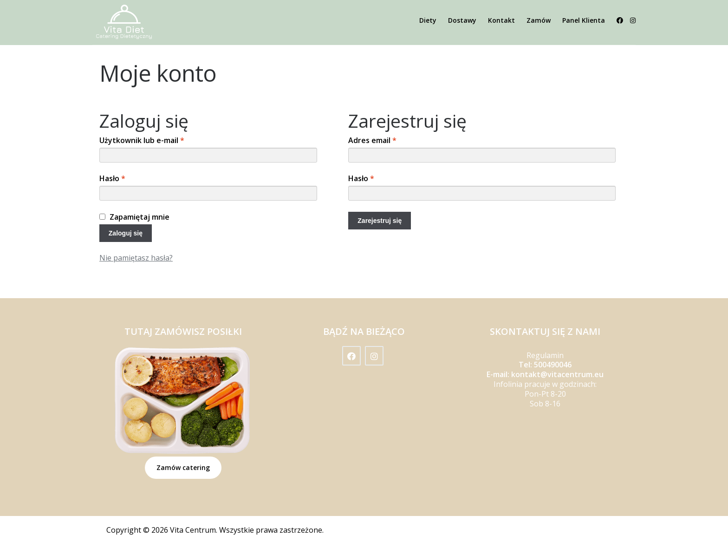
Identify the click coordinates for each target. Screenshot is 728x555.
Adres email (372, 140)
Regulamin (545, 355)
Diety (427, 20)
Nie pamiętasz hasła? (136, 258)
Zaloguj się (126, 233)
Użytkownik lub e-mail (141, 140)
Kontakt (501, 20)
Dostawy (462, 20)
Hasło (112, 178)
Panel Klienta (583, 20)
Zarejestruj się (380, 220)
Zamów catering (183, 467)
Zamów (538, 20)
